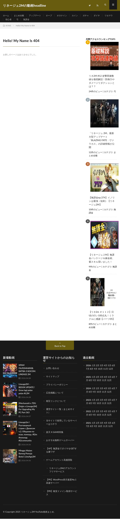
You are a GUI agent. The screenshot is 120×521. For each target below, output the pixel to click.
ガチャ (90, 15)
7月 (87, 383)
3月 (101, 368)
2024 (88, 391)
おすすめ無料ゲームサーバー (60, 442)
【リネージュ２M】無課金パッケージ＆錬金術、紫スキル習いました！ (102, 261)
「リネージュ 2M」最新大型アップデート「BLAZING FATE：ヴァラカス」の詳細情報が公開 (102, 143)
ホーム (6, 15)
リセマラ (9, 21)
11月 (105, 383)
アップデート (36, 15)
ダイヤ (101, 15)
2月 (98, 368)
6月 (113, 391)
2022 (88, 414)
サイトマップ (52, 379)
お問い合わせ (52, 371)
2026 (88, 368)
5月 (110, 391)
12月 (110, 383)
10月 (100, 383)
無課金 (40, 21)
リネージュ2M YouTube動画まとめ (37, 514)
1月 (94, 368)
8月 (91, 394)
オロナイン (64, 15)
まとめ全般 (19, 15)
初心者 (22, 21)
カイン (78, 15)
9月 (95, 383)
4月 (106, 368)
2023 (88, 402)
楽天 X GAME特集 (55, 434)
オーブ (51, 15)
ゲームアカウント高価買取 (59, 462)
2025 (88, 380)
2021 (88, 425)
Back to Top (60, 349)
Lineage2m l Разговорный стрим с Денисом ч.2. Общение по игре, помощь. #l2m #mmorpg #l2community (28, 434)
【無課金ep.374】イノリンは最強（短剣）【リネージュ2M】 (102, 204)
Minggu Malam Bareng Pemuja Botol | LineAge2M (27, 456)
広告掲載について (55, 395)
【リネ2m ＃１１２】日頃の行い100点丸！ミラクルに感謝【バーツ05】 (102, 319)
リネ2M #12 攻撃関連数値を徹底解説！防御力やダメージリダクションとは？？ (102, 84)
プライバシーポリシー (57, 387)
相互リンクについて (56, 403)
